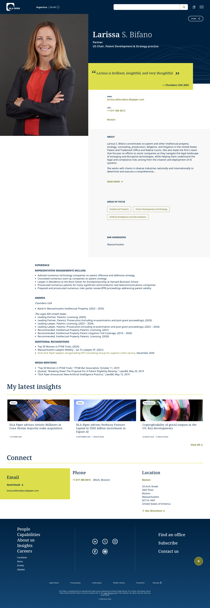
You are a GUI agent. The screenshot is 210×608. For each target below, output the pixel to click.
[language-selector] (41, 7)
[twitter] (105, 541)
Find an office (171, 534)
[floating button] (198, 561)
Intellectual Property (119, 209)
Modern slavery (119, 583)
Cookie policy (97, 583)
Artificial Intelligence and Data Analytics (128, 217)
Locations (22, 557)
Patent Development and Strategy (151, 209)
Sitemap (156, 583)
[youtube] (105, 551)
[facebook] (95, 551)
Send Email (13, 484)
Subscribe (168, 543)
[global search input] (147, 7)
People (23, 529)
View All (197, 444)
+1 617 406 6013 (116, 110)
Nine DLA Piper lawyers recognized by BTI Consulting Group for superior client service (86, 353)
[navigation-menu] (201, 7)
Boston (111, 119)
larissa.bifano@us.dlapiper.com (125, 99)
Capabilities (28, 534)
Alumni (21, 569)
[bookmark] (194, 7)
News (20, 561)
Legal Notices (108, 593)
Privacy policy (75, 583)
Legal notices (54, 583)
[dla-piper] (13, 7)
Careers (24, 551)
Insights (25, 545)
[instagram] (115, 541)
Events (20, 565)
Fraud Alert (140, 583)
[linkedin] (95, 541)
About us (26, 540)
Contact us (168, 551)
